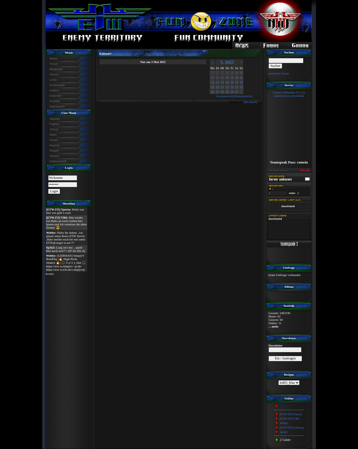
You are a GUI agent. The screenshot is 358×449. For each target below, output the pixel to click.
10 (236, 77)
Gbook (54, 74)
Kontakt (55, 101)
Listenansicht (224, 96)
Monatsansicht (243, 96)
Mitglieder (56, 69)
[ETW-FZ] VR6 (289, 418)
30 (232, 91)
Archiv (49, 273)
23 (232, 87)
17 (236, 82)
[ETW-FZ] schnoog (292, 427)
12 (212, 82)
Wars (53, 134)
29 (227, 91)
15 (227, 82)
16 (232, 82)
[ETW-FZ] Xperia (291, 414)
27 (217, 91)
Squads (55, 118)
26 (212, 91)
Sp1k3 (284, 432)
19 (212, 87)
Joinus (54, 129)
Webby (284, 423)
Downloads (57, 85)
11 (241, 77)
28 (222, 91)
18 (241, 82)
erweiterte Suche (278, 73)
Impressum (57, 106)
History (54, 156)
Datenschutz (58, 161)
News (53, 58)
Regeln (54, 150)
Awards (55, 145)
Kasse (54, 140)
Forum (54, 64)
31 (236, 91)
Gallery (54, 90)
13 (217, 82)
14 (222, 82)
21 (222, 87)
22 (227, 87)
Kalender (56, 95)
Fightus (55, 124)
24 (236, 87)
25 (241, 87)
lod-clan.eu (250, 102)
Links (53, 79)
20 (217, 87)
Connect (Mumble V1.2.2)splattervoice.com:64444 (289, 94)
